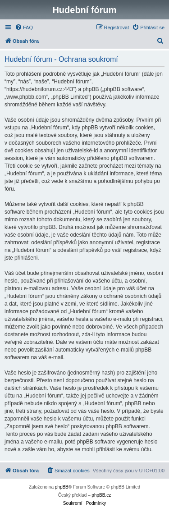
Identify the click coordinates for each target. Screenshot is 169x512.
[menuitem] (24, 27)
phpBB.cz (101, 495)
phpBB (62, 487)
